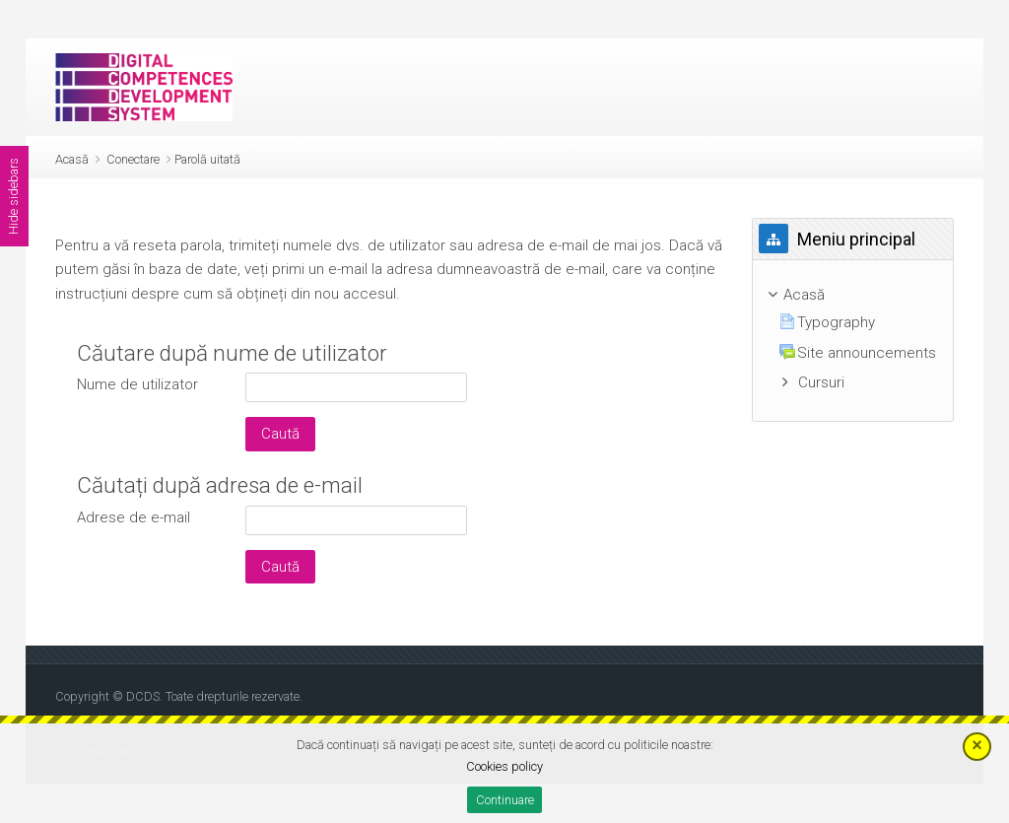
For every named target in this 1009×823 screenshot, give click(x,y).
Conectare (133, 159)
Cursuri (821, 382)
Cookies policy (504, 766)
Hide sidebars (13, 196)
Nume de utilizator (137, 384)
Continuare (505, 799)
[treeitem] (853, 295)
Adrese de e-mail (133, 517)
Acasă (72, 159)
